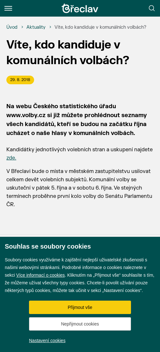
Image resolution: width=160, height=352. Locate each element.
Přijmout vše (80, 307)
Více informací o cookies (40, 275)
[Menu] (8, 8)
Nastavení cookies (47, 340)
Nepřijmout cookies (80, 323)
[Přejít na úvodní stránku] (80, 8)
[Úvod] (12, 27)
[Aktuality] (36, 27)
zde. (11, 158)
